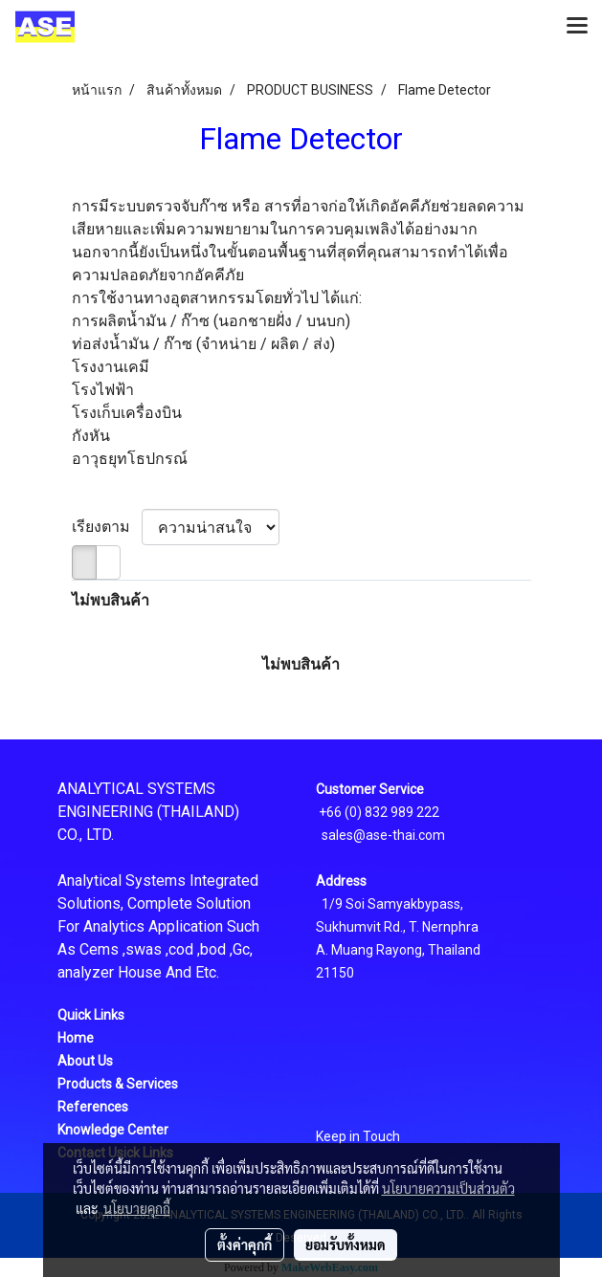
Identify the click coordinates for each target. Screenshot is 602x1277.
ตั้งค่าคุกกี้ (244, 1244)
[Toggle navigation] (577, 27)
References (92, 1106)
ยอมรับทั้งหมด (345, 1244)
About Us (85, 1060)
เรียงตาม (107, 526)
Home (75, 1038)
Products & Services (117, 1083)
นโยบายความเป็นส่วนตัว (448, 1188)
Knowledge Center (112, 1129)
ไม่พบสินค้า (110, 600)
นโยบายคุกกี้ (136, 1208)
